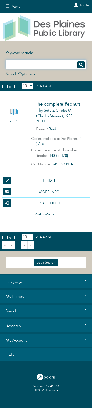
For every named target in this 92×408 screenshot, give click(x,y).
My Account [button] (46, 340)
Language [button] (46, 281)
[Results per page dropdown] (27, 86)
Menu (13, 6)
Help (10, 354)
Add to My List (45, 214)
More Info (31, 192)
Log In (84, 5)
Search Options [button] (21, 73)
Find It (29, 180)
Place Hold (31, 203)
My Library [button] (46, 296)
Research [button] (46, 325)
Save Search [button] (46, 262)
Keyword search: (20, 53)
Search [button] (46, 311)
